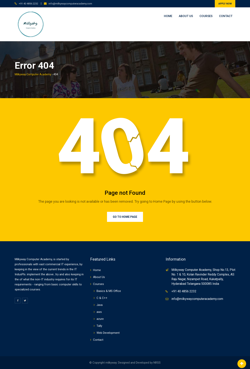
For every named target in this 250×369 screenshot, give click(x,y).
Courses (205, 16)
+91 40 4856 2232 (28, 3)
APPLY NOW (225, 3)
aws (99, 312)
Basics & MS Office (109, 291)
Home (168, 16)
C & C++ (102, 298)
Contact (225, 16)
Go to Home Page (125, 216)
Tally (99, 326)
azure (100, 319)
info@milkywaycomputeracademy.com (70, 3)
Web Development (108, 333)
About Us (186, 16)
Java (100, 305)
